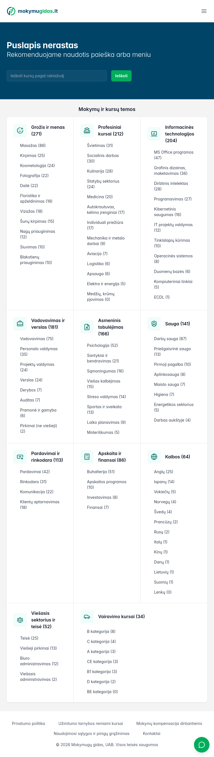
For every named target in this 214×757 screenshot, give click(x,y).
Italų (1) (161, 542)
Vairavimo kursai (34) (121, 616)
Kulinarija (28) (100, 171)
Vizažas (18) (31, 211)
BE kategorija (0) (102, 691)
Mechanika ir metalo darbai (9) (106, 241)
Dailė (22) (29, 185)
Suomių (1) (163, 582)
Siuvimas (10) (32, 247)
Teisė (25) (29, 638)
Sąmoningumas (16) (105, 371)
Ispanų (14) (164, 481)
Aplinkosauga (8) (170, 374)
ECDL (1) (162, 297)
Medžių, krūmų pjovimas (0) (101, 296)
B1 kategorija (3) (102, 671)
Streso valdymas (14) (106, 396)
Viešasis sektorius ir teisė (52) (43, 619)
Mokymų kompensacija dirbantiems (169, 723)
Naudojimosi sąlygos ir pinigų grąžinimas (92, 733)
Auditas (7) (30, 400)
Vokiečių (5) (165, 491)
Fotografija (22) (34, 175)
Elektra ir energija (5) (106, 283)
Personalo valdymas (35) (39, 351)
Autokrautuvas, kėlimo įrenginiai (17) (106, 209)
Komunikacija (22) (37, 491)
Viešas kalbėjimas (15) (103, 384)
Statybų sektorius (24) (103, 184)
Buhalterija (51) (101, 471)
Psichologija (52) (102, 345)
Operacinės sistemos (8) (173, 258)
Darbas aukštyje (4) (172, 420)
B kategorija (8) (101, 631)
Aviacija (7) (97, 253)
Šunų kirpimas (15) (37, 221)
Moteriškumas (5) (103, 432)
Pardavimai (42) (35, 471)
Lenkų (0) (163, 592)
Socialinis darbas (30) (103, 158)
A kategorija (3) (101, 651)
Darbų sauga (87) (170, 338)
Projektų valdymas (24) (37, 367)
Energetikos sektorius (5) (174, 407)
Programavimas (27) (173, 199)
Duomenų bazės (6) (172, 271)
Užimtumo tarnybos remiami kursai (91, 723)
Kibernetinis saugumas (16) (167, 212)
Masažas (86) (33, 145)
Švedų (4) (163, 511)
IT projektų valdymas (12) (173, 227)
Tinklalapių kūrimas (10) (172, 243)
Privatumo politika (28, 723)
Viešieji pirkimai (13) (38, 648)
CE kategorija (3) (102, 661)
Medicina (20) (100, 196)
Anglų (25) (163, 471)
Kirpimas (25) (32, 155)
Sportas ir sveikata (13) (104, 409)
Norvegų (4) (165, 501)
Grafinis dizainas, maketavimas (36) (171, 170)
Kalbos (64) (177, 456)
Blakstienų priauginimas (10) (36, 260)
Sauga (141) (177, 323)
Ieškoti (121, 75)
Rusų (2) (162, 531)
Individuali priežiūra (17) (105, 225)
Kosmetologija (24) (37, 165)
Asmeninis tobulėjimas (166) (110, 327)
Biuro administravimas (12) (39, 661)
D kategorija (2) (101, 681)
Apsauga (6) (98, 273)
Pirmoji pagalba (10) (172, 364)
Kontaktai (151, 733)
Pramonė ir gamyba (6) (38, 413)
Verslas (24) (31, 380)
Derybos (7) (31, 390)
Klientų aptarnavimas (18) (39, 504)
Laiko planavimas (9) (106, 422)
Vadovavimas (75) (37, 338)
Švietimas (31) (100, 145)
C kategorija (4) (101, 641)
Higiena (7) (164, 394)
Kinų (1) (161, 552)
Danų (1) (161, 562)
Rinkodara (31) (33, 481)
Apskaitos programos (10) (106, 484)
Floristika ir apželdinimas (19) (36, 198)
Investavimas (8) (102, 497)
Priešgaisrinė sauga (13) (172, 351)
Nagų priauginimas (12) (37, 234)
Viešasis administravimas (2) (38, 676)
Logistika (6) (98, 263)
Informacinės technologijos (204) (179, 133)
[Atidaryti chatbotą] (202, 745)
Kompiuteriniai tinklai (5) (173, 284)
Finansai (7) (98, 507)
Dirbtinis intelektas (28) (171, 186)
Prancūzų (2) (166, 521)
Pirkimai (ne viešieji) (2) (38, 428)
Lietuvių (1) (164, 572)
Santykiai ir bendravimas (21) (103, 358)
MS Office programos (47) (174, 155)
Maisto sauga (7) (169, 384)
